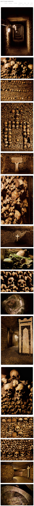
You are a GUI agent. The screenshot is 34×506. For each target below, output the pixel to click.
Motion (32, 3)
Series (25, 3)
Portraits (5, 3)
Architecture (20, 3)
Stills (28, 3)
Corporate (15, 3)
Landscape (10, 3)
